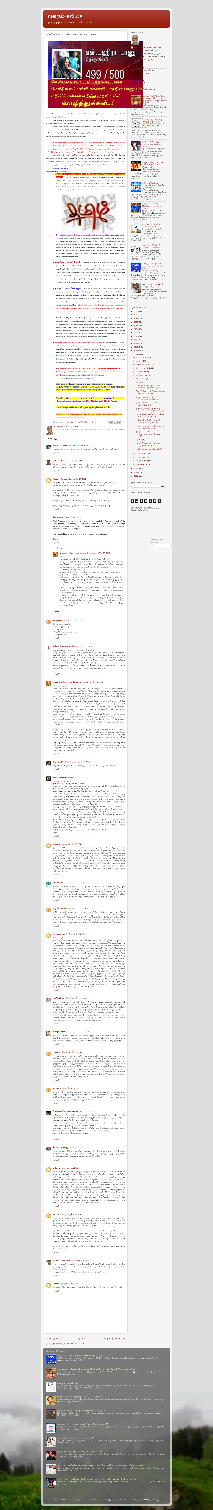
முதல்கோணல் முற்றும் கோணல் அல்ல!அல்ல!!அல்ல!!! (81, 1452)
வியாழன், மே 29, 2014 (72, 1168)
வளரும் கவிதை (65, 16)
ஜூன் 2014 (141, 379)
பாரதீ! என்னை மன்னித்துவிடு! (149, 449)
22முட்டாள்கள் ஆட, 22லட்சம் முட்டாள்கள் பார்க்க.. (151, 206)
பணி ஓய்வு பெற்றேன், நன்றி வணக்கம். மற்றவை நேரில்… (153, 266)
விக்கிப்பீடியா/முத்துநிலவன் (143, 70)
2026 (136, 311)
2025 (136, 315)
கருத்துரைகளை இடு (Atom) (72, 1343)
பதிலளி (56, 453)
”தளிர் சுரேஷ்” (59, 998)
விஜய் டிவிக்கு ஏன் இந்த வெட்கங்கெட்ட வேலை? (152, 163)
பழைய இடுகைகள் (114, 1338)
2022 (136, 326)
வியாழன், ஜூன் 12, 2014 (71, 1214)
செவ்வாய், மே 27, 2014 (100, 553)
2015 (136, 351)
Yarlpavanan (58, 621)
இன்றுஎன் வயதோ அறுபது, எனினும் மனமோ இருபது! (81, 1410)
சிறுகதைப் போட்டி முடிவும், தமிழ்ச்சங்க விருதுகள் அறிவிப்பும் (84, 1424)
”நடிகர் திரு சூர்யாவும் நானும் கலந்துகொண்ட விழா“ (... (148, 444)
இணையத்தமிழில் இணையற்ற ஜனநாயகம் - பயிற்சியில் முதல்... (151, 410)
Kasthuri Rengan (60, 479)
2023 (136, 322)
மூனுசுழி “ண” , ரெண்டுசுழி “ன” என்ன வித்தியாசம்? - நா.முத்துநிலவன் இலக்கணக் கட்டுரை (154, 99)
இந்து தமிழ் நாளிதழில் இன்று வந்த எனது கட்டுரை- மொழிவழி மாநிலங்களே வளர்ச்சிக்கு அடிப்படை (100, 1465)
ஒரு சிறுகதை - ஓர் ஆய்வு (153, 284)
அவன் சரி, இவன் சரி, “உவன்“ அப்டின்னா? (151, 246)
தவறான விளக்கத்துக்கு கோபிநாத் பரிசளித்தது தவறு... (152, 144)
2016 (136, 347)
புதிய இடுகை (54, 1338)
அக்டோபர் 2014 (143, 364)
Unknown (57, 844)
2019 (136, 336)
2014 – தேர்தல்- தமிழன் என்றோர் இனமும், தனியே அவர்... (150, 415)
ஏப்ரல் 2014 (141, 453)
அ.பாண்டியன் (59, 934)
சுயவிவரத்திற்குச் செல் (140, 67)
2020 (136, 333)
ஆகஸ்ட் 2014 (142, 372)
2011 (136, 476)
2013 (136, 469)
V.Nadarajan (58, 883)
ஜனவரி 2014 (142, 464)
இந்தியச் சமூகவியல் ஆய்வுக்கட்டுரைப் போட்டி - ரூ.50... (149, 434)
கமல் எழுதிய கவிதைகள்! (68, 1383)
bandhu (56, 1214)
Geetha (56, 1284)
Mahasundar (58, 461)
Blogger (145, 1500)
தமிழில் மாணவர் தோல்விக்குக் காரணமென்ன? (149, 404)
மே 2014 (140, 382)
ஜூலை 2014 (142, 375)
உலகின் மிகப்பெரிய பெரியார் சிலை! (151, 225)
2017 (136, 343)
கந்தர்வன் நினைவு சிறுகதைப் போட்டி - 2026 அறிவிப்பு (80, 1397)
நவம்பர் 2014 (142, 361)
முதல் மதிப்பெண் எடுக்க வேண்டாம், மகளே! (76, 1438)
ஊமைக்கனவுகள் (60, 777)
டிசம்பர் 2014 (142, 357)
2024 (136, 318)
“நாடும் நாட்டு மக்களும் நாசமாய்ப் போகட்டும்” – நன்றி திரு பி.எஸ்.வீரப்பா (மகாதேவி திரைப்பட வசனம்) (153, 123)
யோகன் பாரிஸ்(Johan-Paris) (65, 1111)
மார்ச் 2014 (141, 457)
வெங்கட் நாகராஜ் (60, 1147)
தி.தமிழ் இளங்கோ (61, 762)
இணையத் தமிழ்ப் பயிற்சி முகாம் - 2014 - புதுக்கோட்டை (150, 427)
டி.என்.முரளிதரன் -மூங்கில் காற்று (74, 553)
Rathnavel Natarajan (61, 1261)
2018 (136, 340)
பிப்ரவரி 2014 (142, 461)
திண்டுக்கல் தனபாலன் (62, 445)
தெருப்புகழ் (140, 440)
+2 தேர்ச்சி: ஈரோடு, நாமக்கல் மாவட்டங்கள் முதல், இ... (148, 421)
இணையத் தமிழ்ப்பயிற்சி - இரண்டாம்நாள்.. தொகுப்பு (148, 398)
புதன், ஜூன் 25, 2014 (80, 1261)
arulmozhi (57, 1088)
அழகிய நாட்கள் (60, 908)
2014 (136, 354)
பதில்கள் (59, 548)
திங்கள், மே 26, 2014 (81, 445)
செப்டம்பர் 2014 (143, 368)
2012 (136, 472)
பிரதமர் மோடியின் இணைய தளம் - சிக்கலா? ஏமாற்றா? (151, 392)
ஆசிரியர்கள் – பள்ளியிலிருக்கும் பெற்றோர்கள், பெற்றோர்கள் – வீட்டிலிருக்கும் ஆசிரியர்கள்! (97, 1479)
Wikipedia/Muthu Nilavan (141, 73)
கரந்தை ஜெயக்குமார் (62, 646)
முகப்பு (82, 1338)
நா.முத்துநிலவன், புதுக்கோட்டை (148, 47)
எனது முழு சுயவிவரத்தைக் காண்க (146, 60)
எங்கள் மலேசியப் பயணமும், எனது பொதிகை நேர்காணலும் (154, 185)
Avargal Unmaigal (60, 1032)
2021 (136, 329)
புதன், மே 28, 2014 (70, 1088)
